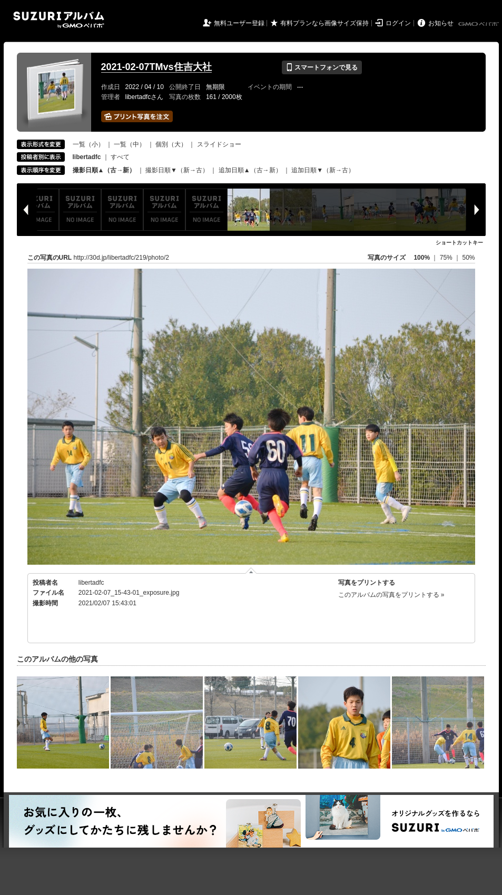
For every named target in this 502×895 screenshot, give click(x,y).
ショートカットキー (459, 242)
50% (468, 257)
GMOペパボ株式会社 (479, 24)
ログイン (398, 23)
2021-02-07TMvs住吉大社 (156, 67)
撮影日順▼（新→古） (177, 170)
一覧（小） (88, 144)
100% (421, 257)
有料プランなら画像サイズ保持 (324, 23)
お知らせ (441, 23)
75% (447, 257)
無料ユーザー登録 (239, 23)
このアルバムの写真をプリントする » (391, 594)
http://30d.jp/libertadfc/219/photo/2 (121, 257)
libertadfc (91, 582)
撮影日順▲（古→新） (104, 170)
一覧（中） (129, 144)
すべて (120, 157)
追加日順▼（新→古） (323, 170)
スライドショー (219, 144)
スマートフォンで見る (321, 67)
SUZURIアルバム (59, 19)
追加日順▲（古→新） (250, 170)
